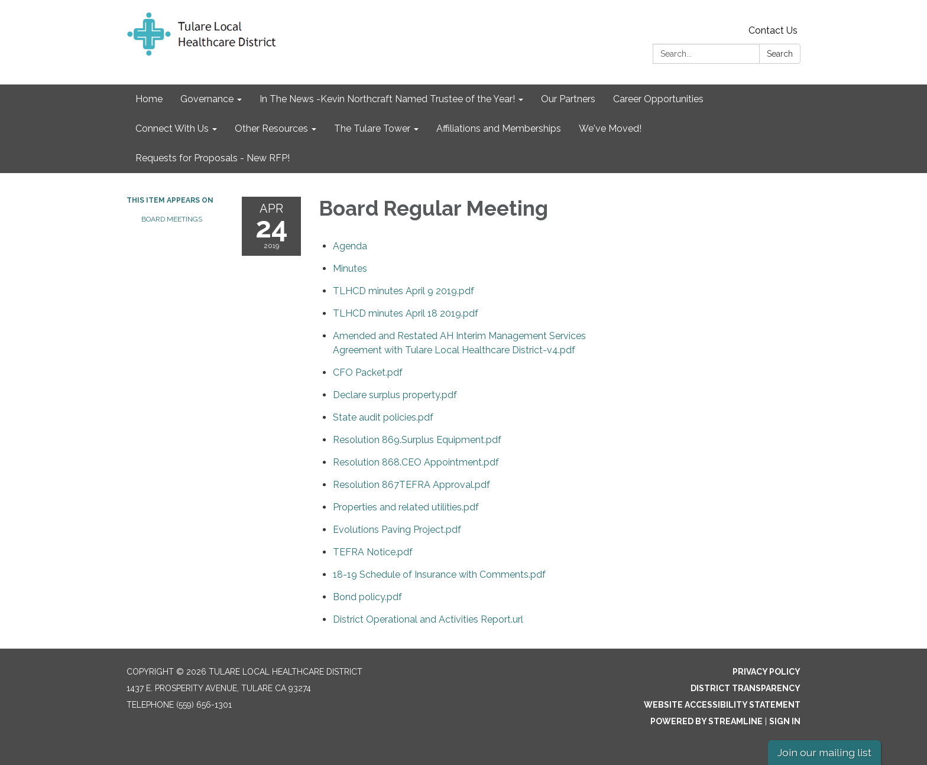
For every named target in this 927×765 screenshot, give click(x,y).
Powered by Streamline (706, 721)
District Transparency (745, 688)
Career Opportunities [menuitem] (658, 99)
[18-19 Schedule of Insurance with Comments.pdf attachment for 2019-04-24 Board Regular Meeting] (439, 574)
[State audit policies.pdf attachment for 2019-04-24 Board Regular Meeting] (383, 417)
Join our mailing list (824, 752)
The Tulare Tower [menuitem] (372, 128)
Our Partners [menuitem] (568, 99)
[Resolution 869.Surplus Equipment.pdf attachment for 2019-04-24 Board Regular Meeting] (417, 439)
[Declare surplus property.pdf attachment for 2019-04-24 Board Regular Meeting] (395, 395)
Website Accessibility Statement (722, 704)
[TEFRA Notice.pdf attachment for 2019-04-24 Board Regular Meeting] (373, 552)
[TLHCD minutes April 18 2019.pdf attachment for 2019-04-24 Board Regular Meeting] (405, 313)
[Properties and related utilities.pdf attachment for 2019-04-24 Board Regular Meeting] (406, 507)
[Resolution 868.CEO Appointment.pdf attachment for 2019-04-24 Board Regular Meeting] (416, 462)
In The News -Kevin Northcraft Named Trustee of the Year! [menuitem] (387, 99)
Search (780, 53)
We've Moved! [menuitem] (610, 128)
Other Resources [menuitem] (271, 128)
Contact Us (773, 30)
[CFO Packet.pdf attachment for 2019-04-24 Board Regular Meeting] (368, 372)
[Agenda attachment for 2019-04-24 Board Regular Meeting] (350, 246)
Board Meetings (171, 219)
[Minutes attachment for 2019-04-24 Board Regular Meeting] (350, 268)
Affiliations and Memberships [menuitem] (498, 128)
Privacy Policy (766, 671)
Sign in (784, 721)
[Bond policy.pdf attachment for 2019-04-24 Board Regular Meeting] (367, 597)
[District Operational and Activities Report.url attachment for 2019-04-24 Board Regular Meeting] (428, 619)
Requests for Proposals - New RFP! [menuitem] (212, 158)
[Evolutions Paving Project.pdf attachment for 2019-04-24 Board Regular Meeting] (397, 529)
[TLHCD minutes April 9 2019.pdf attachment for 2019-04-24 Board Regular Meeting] (403, 291)
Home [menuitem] (149, 99)
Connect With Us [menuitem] (172, 128)
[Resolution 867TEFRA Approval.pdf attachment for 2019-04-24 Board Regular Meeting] (411, 484)
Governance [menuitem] (207, 99)
